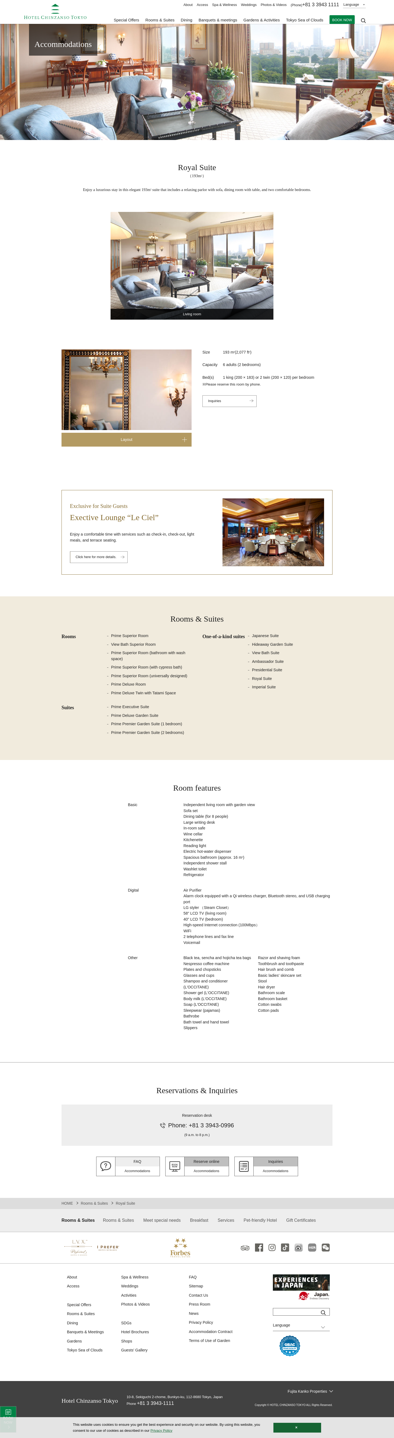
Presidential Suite (268, 672)
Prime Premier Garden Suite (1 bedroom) (148, 727)
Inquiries (215, 402)
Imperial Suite (264, 689)
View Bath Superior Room (134, 645)
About (188, 5)
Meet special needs (162, 1240)
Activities (129, 1316)
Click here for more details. (98, 558)
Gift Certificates (301, 1240)
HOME (67, 1223)
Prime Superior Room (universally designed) (151, 678)
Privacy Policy (201, 1344)
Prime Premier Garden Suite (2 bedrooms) (149, 736)
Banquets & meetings (218, 19)
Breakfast (199, 1240)
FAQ (193, 1297)
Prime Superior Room (130, 636)
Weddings (249, 5)
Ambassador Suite (268, 663)
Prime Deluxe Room (129, 687)
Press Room (200, 1325)
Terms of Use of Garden (210, 1363)
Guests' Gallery (135, 1372)
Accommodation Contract (211, 1353)
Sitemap (196, 1307)
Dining (73, 1344)
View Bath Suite (266, 654)
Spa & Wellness (224, 5)
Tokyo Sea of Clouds (304, 19)
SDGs (126, 1344)
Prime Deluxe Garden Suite (136, 718)
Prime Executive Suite (131, 710)
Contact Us (199, 1316)
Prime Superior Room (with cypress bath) (148, 669)
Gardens (75, 1363)
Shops (127, 1363)
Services (226, 1240)
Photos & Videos (274, 5)
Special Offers (126, 19)
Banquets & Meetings (86, 1353)
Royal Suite (262, 680)
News (194, 1335)
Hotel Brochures (135, 1353)
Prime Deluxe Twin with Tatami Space (145, 695)
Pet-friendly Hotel (260, 1240)
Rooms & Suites (94, 1223)
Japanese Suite (266, 636)
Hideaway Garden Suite (273, 645)
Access (202, 5)
